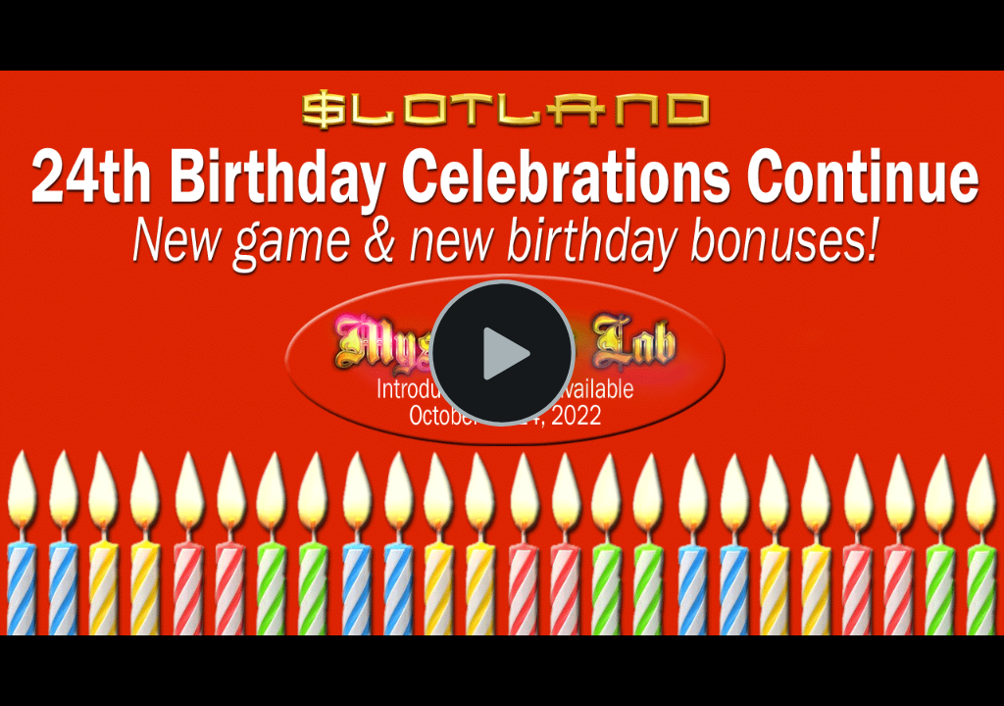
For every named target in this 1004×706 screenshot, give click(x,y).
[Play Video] (502, 353)
